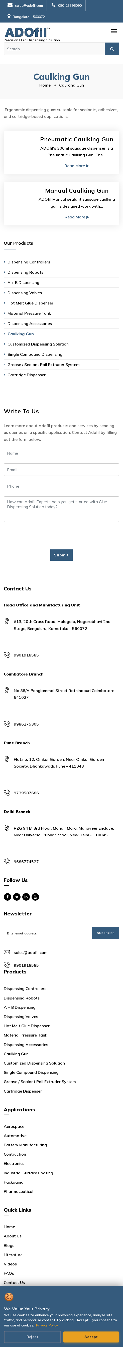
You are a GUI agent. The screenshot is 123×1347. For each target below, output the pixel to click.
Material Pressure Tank (29, 313)
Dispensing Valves (25, 292)
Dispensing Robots (25, 272)
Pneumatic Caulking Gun (76, 139)
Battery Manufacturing (25, 1144)
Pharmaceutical (18, 1191)
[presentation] (42, 535)
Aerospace (14, 1126)
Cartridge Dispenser (27, 374)
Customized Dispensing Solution (38, 344)
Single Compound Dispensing (35, 354)
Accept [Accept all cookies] (91, 1336)
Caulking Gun (21, 333)
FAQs (9, 1273)
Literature (13, 1254)
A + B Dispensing (23, 282)
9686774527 (26, 861)
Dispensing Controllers (29, 261)
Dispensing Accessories (30, 323)
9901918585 (26, 654)
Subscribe (105, 933)
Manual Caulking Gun (77, 190)
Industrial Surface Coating (28, 1172)
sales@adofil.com (25, 5)
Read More (76, 165)
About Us (13, 1235)
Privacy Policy (47, 1325)
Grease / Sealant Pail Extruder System (44, 364)
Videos (10, 1263)
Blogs (9, 1245)
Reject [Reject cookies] (32, 1336)
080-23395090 (67, 5)
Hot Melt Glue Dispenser (30, 302)
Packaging (14, 1182)
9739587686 (26, 792)
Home (45, 85)
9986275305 (26, 724)
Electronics (14, 1163)
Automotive (15, 1135)
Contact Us (14, 1282)
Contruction (15, 1154)
